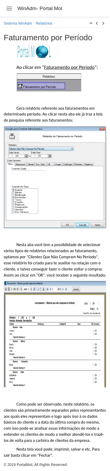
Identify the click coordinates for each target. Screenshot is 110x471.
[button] (91, 23)
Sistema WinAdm (18, 23)
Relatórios (44, 23)
